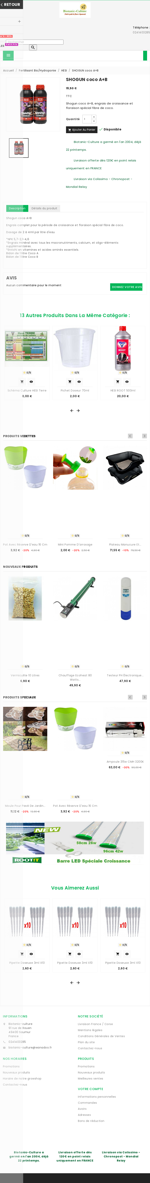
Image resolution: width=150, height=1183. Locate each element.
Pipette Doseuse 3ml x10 (27, 963)
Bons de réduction (91, 1121)
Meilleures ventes (90, 1078)
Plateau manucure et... (125, 544)
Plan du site (86, 1042)
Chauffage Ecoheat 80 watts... (75, 677)
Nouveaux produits (16, 1072)
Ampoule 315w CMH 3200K (125, 762)
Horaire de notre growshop (22, 1078)
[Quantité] (87, 119)
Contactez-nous (90, 1048)
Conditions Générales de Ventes (101, 1036)
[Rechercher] (34, 42)
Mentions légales (90, 1030)
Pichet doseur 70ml (75, 390)
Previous (139, 436)
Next (144, 436)
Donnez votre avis (127, 287)
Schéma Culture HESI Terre (27, 390)
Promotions (11, 1066)
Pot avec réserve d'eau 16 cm (25, 544)
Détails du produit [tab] (44, 208)
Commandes (87, 1103)
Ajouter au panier (81, 130)
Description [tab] (17, 208)
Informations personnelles (97, 1097)
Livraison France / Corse (95, 1024)
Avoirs (82, 1109)
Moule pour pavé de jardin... (25, 806)
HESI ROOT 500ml (123, 390)
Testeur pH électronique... (125, 675)
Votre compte (90, 1089)
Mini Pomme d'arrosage (75, 544)
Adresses (84, 1115)
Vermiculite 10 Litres (25, 675)
